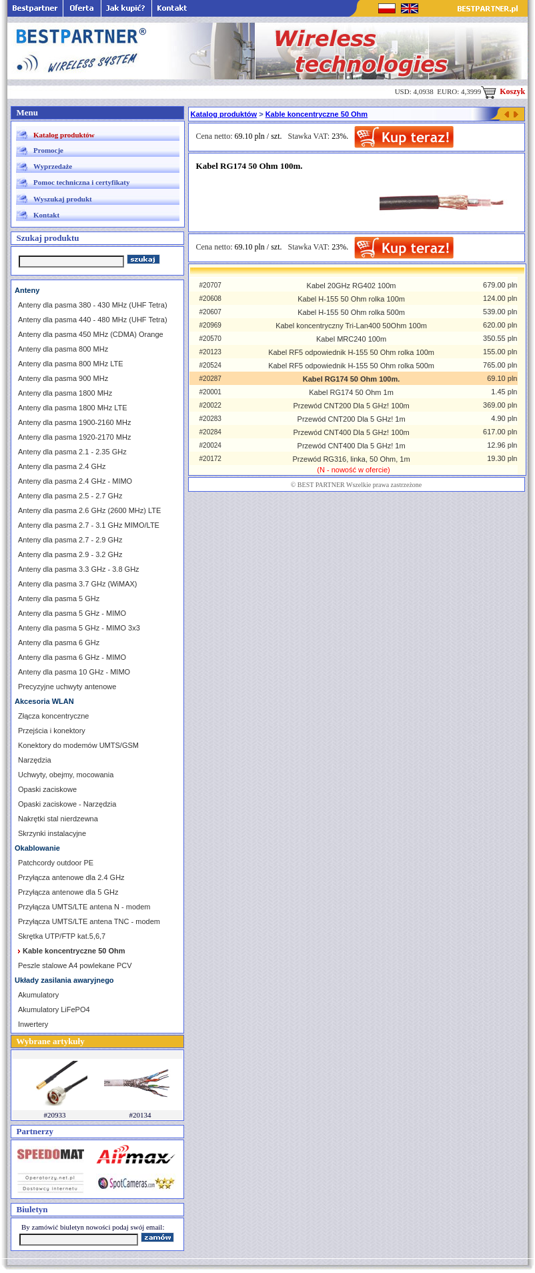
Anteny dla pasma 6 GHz (58, 643)
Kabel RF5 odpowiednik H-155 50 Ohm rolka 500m (351, 366)
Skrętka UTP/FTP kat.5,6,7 (61, 936)
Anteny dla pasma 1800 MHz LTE (72, 408)
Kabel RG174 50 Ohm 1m (351, 392)
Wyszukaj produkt (62, 199)
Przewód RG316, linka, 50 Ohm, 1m (351, 459)
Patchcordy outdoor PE (55, 863)
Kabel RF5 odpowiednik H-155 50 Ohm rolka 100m (351, 352)
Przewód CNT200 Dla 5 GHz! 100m (351, 406)
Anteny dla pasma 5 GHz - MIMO (72, 613)
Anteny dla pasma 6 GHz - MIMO (72, 657)
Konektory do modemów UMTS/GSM (78, 745)
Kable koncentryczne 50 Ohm (316, 114)
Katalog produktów (64, 135)
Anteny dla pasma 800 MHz (63, 349)
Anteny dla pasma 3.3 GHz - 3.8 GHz (78, 569)
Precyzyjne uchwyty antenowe (67, 687)
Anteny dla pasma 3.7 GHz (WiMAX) (77, 584)
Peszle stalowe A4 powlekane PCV (75, 965)
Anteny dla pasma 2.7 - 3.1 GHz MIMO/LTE (88, 525)
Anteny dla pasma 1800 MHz (65, 393)
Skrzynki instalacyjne (52, 833)
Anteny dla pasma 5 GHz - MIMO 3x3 (79, 628)
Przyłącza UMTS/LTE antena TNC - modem (89, 921)
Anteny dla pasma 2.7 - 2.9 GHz (70, 540)
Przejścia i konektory (51, 731)
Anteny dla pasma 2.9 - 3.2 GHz (70, 554)
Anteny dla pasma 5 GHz (58, 598)
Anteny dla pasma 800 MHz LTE (70, 364)
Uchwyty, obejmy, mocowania (65, 775)
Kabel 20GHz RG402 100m (351, 286)
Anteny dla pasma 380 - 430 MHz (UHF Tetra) (92, 305)
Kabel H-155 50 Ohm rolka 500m (351, 312)
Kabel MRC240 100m (351, 339)
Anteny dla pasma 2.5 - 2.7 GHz (70, 496)
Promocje (48, 150)
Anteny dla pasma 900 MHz (63, 378)
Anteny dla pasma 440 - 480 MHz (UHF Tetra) (92, 320)
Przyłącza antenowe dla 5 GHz (68, 892)
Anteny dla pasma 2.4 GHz (61, 466)
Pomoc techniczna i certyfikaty (81, 182)
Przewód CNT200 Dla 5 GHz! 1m (352, 419)
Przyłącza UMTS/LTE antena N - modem (84, 907)
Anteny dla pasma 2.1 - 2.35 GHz (72, 452)
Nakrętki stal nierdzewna (58, 819)
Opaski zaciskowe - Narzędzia (67, 804)
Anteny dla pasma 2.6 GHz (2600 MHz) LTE (89, 510)
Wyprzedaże (52, 166)
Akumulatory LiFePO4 (54, 1009)
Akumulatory (38, 995)
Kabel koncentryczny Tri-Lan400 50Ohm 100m (351, 326)
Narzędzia (34, 760)
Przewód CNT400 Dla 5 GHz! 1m (352, 446)
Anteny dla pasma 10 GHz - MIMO (74, 672)
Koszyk (503, 91)
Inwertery (33, 1024)
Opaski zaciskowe (47, 789)
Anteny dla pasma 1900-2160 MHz (74, 422)
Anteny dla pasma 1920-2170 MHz (74, 437)
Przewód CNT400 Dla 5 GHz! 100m (351, 432)
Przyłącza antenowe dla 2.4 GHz (71, 877)
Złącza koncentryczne (53, 716)
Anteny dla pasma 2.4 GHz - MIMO (75, 481)
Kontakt (46, 215)
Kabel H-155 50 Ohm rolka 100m (351, 299)
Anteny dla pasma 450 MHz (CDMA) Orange (90, 334)
